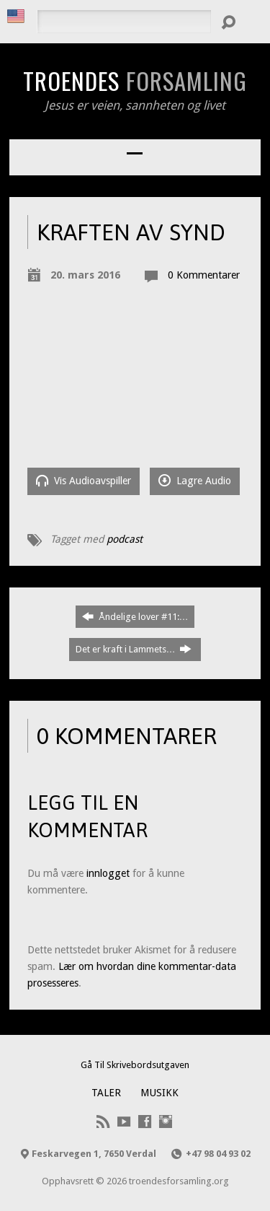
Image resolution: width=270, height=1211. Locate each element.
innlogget (108, 873)
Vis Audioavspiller (83, 480)
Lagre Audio (194, 480)
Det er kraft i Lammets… (134, 649)
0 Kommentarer (204, 275)
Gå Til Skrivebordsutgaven (135, 1064)
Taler (106, 1092)
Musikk (159, 1092)
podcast (125, 539)
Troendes (135, 80)
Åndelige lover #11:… (135, 616)
